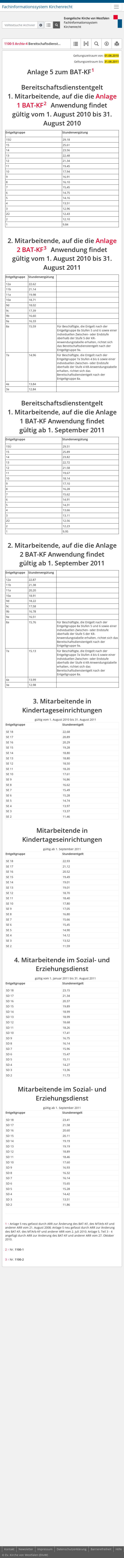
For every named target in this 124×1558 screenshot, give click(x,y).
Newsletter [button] (26, 1549)
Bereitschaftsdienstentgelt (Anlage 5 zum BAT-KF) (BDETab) (61, 43)
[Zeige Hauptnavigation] (116, 7)
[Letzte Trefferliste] (48, 25)
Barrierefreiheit (101, 1549)
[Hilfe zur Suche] (41, 25)
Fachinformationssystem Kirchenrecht (37, 6)
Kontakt (9, 1549)
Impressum (45, 1549)
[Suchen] (56, 25)
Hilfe (119, 1549)
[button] (86, 44)
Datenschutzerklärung (71, 1549)
